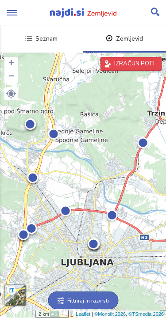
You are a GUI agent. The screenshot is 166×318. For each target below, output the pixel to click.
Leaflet (83, 314)
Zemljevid (124, 38)
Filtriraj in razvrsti (83, 300)
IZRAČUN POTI (134, 64)
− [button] (11, 76)
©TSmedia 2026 (146, 314)
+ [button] (11, 63)
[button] (11, 93)
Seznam (41, 38)
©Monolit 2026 (110, 314)
